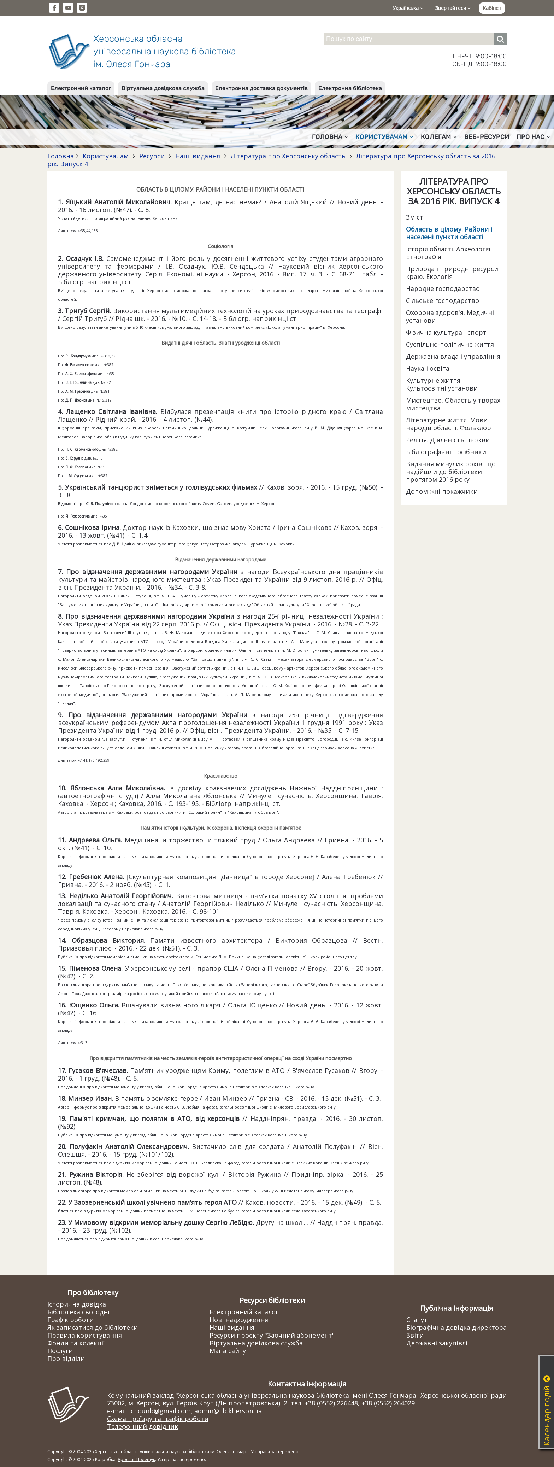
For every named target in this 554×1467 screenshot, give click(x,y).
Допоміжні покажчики (442, 491)
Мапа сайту (228, 1350)
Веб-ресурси (486, 137)
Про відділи (66, 1358)
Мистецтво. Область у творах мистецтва (453, 404)
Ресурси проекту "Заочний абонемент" (272, 1335)
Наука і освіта (427, 368)
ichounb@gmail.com (160, 1411)
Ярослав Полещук (136, 1459)
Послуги (60, 1350)
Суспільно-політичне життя (450, 344)
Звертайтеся (453, 8)
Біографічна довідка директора (456, 1327)
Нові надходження (239, 1319)
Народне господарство (443, 288)
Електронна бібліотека (350, 88)
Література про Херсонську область (288, 156)
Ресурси (151, 156)
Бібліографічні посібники (446, 452)
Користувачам (384, 137)
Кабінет (492, 8)
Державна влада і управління (453, 356)
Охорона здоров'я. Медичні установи (450, 316)
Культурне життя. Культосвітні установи (442, 384)
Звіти (415, 1335)
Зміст (414, 217)
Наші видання (197, 156)
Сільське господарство (442, 300)
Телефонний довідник (142, 1426)
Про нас (533, 137)
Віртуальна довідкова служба (163, 88)
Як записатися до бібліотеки (92, 1327)
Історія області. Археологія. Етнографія (449, 253)
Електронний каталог (81, 88)
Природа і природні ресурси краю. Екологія (452, 272)
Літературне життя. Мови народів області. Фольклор (448, 424)
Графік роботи (70, 1319)
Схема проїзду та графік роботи (157, 1418)
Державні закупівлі (436, 1343)
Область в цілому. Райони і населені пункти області (449, 233)
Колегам (439, 137)
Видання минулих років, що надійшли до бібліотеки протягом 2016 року (451, 471)
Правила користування (84, 1335)
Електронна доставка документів (261, 88)
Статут (417, 1319)
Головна (330, 137)
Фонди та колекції (76, 1343)
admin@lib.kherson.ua (228, 1411)
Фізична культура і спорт (446, 332)
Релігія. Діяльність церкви (448, 440)
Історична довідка (76, 1304)
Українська (408, 8)
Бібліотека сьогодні (78, 1312)
